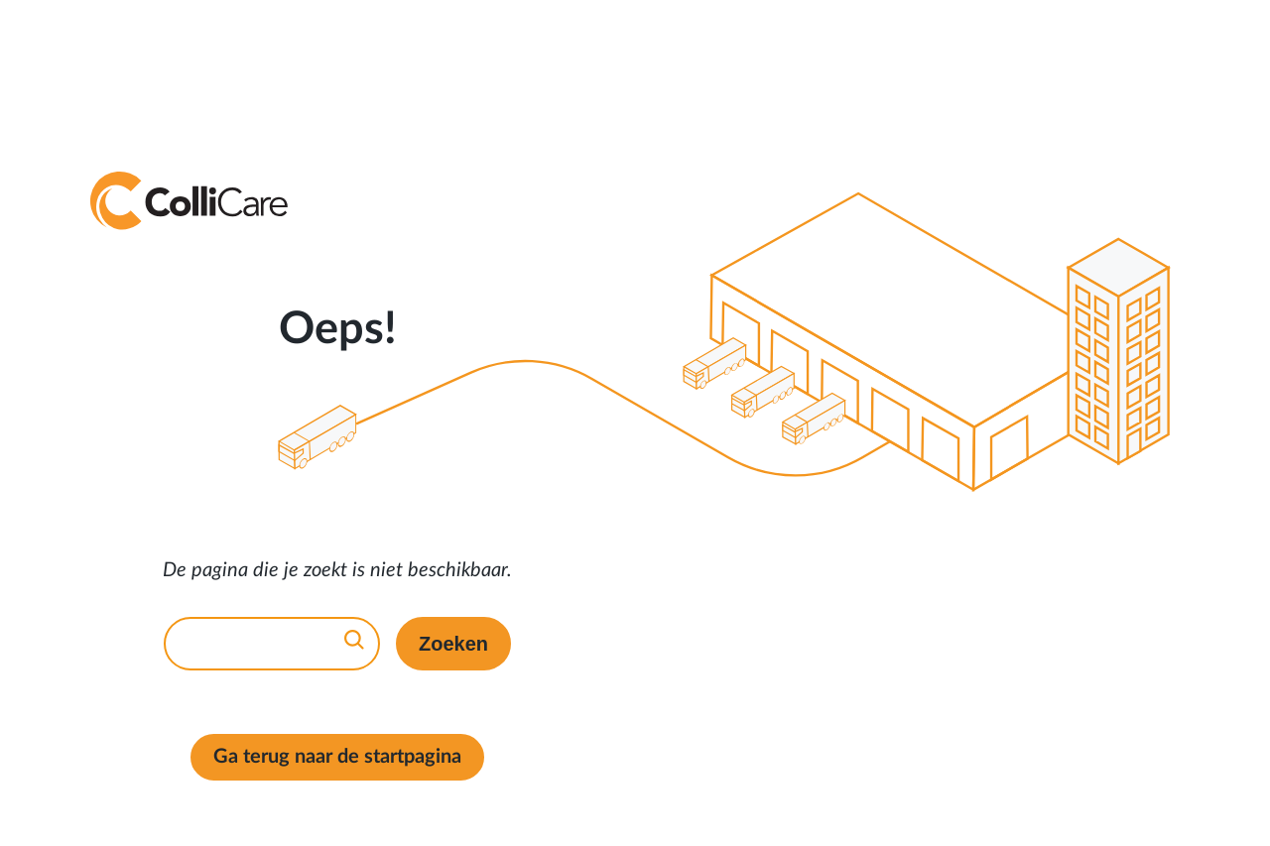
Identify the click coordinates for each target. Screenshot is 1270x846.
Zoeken (453, 644)
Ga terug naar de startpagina (337, 757)
